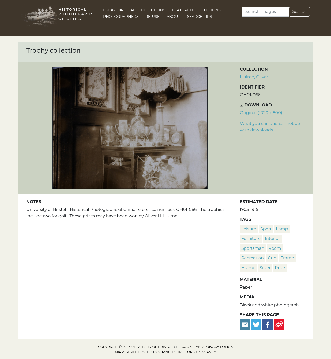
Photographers (121, 16)
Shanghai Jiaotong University (187, 352)
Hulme (248, 267)
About (173, 16)
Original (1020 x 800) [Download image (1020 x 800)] (261, 112)
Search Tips (199, 16)
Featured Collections (196, 10)
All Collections (148, 10)
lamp (282, 228)
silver (265, 267)
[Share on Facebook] (267, 324)
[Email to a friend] (245, 324)
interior (272, 238)
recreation (252, 257)
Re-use (152, 16)
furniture (251, 238)
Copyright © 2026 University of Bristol (135, 347)
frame (287, 257)
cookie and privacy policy (207, 347)
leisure (248, 228)
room (274, 248)
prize (280, 267)
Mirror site (126, 352)
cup (272, 257)
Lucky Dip (113, 10)
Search (299, 11)
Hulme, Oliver (254, 77)
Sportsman (252, 248)
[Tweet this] (256, 324)
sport (266, 228)
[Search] (265, 12)
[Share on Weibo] (279, 324)
